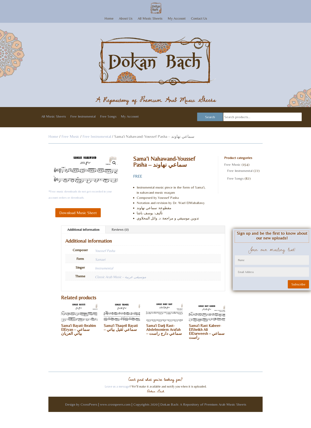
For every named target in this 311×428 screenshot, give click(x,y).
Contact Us (199, 18)
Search (210, 117)
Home (108, 18)
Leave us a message (117, 386)
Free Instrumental (83, 116)
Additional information (83, 229)
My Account (176, 18)
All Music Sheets (150, 18)
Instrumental (104, 268)
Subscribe (298, 284)
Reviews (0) (120, 229)
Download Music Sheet (78, 212)
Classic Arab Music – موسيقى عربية (120, 277)
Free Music (70, 136)
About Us (125, 18)
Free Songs (108, 116)
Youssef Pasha (105, 251)
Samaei (100, 259)
